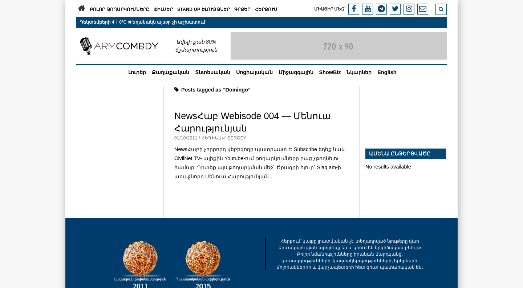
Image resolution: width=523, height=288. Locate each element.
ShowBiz (330, 72)
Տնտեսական (212, 72)
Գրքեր (242, 9)
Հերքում (266, 9)
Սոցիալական (254, 72)
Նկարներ (359, 72)
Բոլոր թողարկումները (120, 9)
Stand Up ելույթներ (203, 9)
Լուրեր (137, 72)
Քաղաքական (170, 72)
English (386, 72)
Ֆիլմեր (163, 9)
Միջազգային (296, 72)
